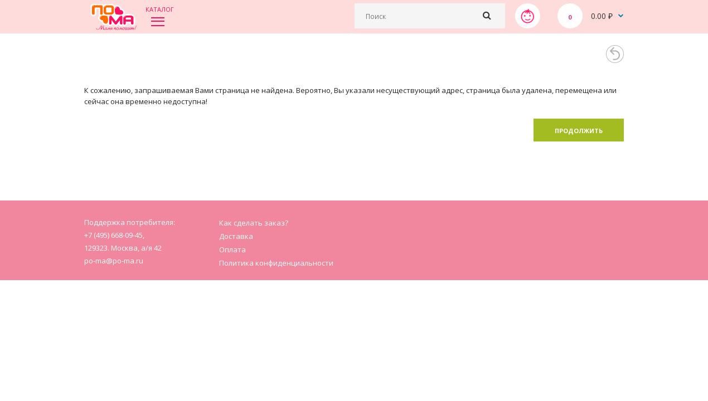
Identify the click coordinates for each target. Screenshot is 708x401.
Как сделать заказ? (253, 223)
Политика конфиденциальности (276, 263)
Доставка (236, 236)
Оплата (232, 249)
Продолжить (579, 130)
